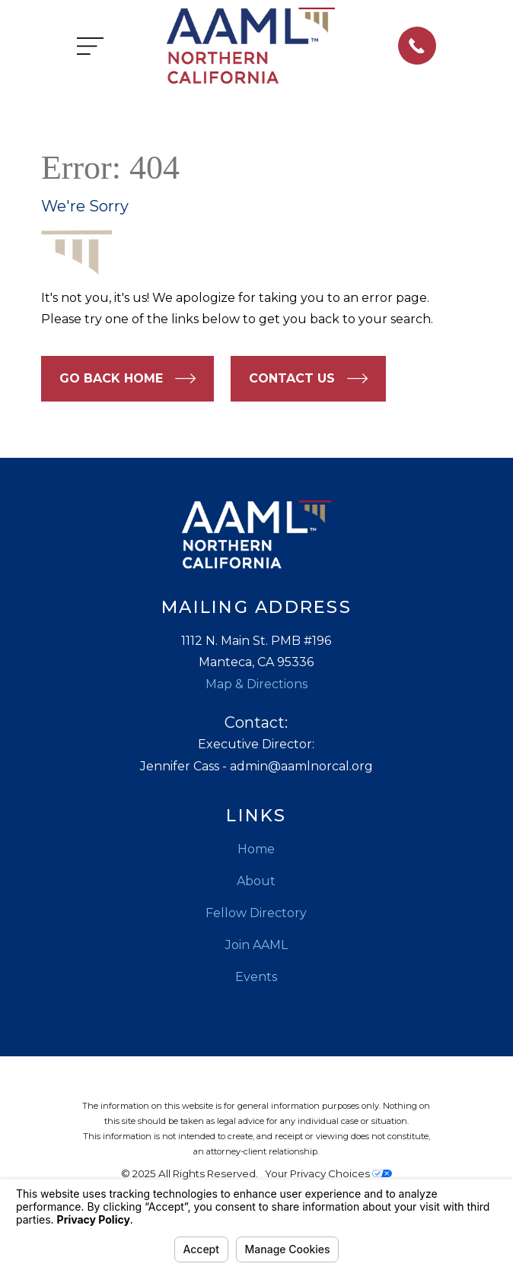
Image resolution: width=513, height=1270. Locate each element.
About (256, 881)
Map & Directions (256, 684)
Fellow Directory (256, 913)
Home (256, 849)
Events (256, 977)
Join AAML (256, 945)
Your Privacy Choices (328, 1173)
